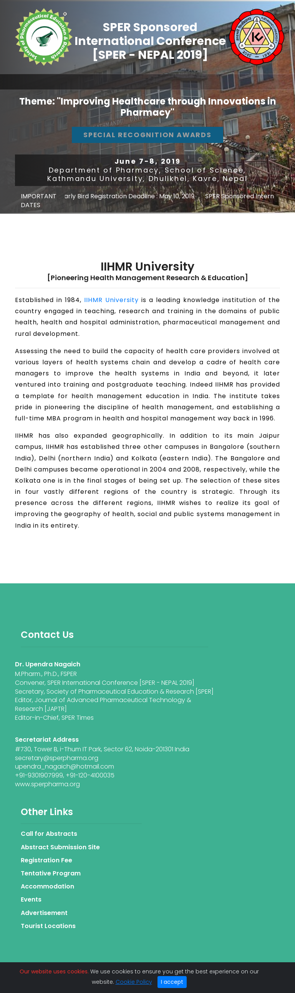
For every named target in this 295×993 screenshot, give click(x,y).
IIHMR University (111, 300)
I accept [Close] (172, 982)
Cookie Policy (134, 982)
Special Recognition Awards (147, 134)
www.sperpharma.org (47, 784)
